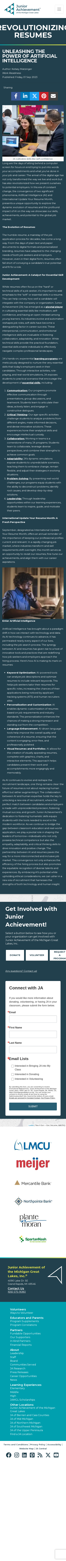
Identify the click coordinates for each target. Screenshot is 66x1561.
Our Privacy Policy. (48, 1098)
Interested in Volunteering (29, 1079)
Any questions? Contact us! (21, 970)
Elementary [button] (17, 1388)
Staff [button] (13, 1357)
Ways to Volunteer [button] (21, 1312)
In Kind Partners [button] (20, 1341)
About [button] (14, 1350)
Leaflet (31, 1125)
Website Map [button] (26, 1448)
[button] (9, 1455)
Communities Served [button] (23, 1364)
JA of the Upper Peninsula (26, 1430)
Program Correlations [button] (23, 1324)
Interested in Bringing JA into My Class (32, 1068)
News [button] (13, 1379)
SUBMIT (33, 1106)
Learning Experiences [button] (25, 1385)
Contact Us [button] (16, 1288)
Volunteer (37, 955)
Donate (15, 955)
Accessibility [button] (54, 1444)
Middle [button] (14, 1392)
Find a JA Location (21, 1434)
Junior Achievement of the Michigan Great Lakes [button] (32, 1409)
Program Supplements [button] (24, 1321)
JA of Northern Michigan (25, 1422)
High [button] (13, 1395)
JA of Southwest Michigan (26, 1426)
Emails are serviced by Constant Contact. (25, 1098)
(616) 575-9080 (17, 1291)
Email (12, 1012)
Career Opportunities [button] (23, 1376)
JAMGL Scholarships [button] (22, 1399)
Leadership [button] (17, 1353)
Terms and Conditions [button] (15, 1444)
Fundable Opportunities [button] (25, 1333)
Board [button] (14, 1360)
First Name (15, 1027)
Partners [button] (16, 1330)
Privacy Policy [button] (37, 1444)
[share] (16, 97)
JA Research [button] (17, 1368)
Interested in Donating (27, 1074)
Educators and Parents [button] (26, 1317)
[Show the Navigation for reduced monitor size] (59, 9)
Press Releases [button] (19, 1372)
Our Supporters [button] (20, 1337)
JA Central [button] (41, 1448)
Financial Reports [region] (21, 1344)
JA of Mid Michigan (21, 1418)
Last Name (15, 1043)
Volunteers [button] (18, 1309)
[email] (53, 97)
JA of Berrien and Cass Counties (29, 1415)
